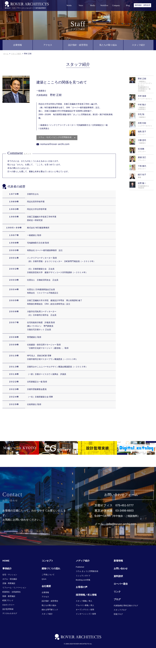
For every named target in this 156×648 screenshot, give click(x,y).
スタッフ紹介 (138, 45)
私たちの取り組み (108, 45)
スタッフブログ (120, 610)
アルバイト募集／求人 (85, 605)
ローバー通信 (121, 584)
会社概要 (46, 586)
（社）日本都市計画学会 (38, 315)
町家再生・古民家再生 (11, 592)
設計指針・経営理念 (78, 45)
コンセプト (47, 560)
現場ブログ (118, 614)
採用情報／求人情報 (86, 595)
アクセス (47, 45)
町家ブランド (7, 600)
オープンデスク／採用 (85, 610)
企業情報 (17, 45)
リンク (117, 591)
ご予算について (48, 575)
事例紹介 (7, 568)
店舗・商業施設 (8, 583)
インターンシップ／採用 (86, 614)
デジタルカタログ (9, 613)
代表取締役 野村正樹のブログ (126, 605)
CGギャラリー (8, 605)
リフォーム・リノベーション (14, 587)
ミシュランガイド (83, 576)
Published (80, 567)
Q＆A (44, 579)
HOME (6, 560)
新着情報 (118, 560)
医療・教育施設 (8, 596)
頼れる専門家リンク (50, 610)
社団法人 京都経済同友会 (38, 280)
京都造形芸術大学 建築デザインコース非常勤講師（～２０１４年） (57, 273)
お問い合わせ (121, 568)
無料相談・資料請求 (142, 5)
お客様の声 (81, 587)
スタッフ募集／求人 (84, 601)
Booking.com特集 (83, 580)
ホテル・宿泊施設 (9, 579)
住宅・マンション (9, 575)
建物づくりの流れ (51, 568)
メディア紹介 (83, 560)
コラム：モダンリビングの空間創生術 (55, 137)
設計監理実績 (7, 609)
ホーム (5, 54)
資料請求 (118, 576)
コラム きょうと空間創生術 (87, 571)
